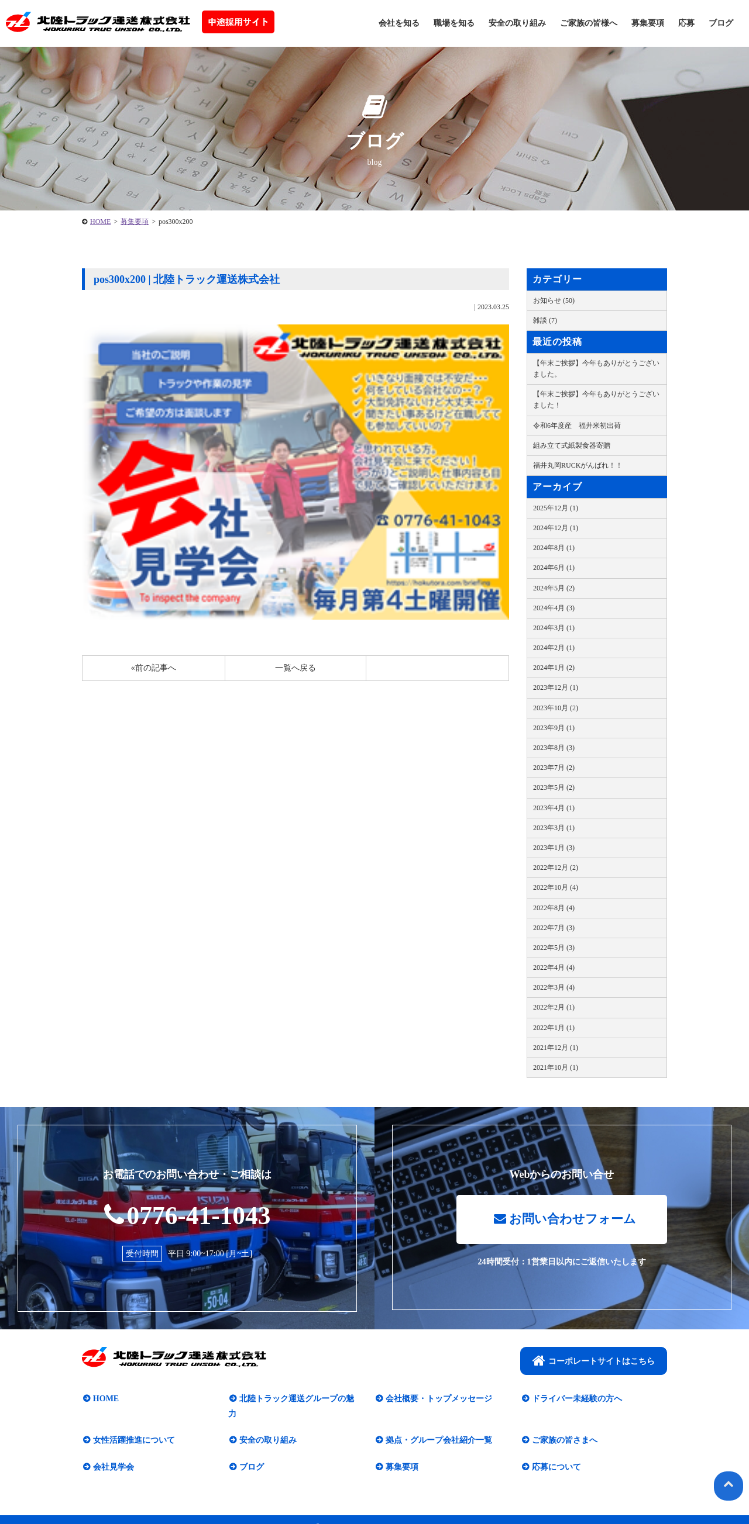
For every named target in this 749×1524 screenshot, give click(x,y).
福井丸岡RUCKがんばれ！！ (578, 465)
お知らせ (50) (554, 300)
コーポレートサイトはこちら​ (593, 1361)
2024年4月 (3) (554, 608)
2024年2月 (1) (554, 648)
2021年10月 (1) (555, 1067)
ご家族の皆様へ (588, 23)
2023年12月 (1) (555, 687)
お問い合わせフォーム (564, 1220)
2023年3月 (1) (554, 828)
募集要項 (647, 23)
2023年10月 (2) (555, 708)
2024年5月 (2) (554, 588)
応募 (686, 23)
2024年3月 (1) (554, 628)
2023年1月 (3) (554, 848)
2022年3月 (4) (554, 987)
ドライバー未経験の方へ (576, 1399)
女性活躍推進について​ (133, 1426)
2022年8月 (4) (554, 908)
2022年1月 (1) (554, 1028)
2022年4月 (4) (554, 967)
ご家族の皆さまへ (563, 1426)
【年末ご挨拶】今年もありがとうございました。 (596, 368)
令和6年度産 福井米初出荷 (577, 425)
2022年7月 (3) (554, 928)
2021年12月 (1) (555, 1047)
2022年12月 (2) (555, 867)
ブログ (721, 23)
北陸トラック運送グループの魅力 (299, 1399)
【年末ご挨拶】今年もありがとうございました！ (596, 399)
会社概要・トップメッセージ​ (437, 1399)
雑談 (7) (545, 320)
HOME (100, 221)
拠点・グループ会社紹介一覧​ (437, 1426)
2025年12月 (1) (555, 508)
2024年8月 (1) (554, 548)
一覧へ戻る (295, 667)
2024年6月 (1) (554, 568)
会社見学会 (112, 1453)
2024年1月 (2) (554, 667)
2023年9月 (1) (554, 728)
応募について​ (555, 1453)
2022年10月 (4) (555, 887)
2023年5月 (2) (554, 787)
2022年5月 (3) (554, 948)
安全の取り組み (517, 23)
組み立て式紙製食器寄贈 (571, 445)
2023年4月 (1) (554, 808)
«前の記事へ (153, 667)
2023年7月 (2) (554, 767)
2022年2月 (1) (554, 1007)
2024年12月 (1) (555, 528)
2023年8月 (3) (554, 748)
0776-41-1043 (187, 1215)
